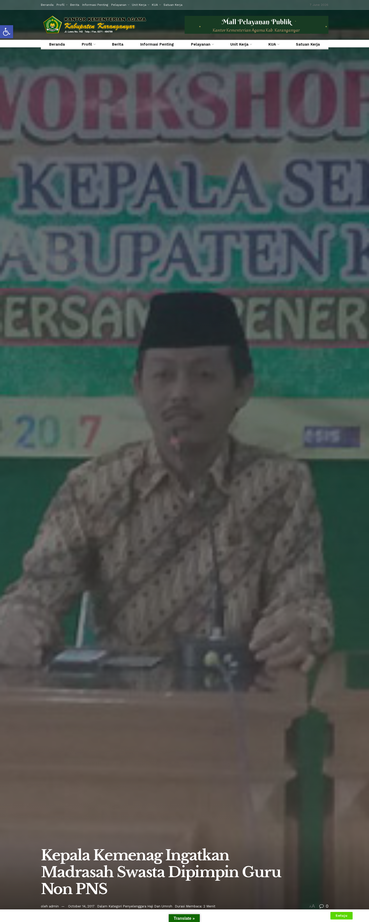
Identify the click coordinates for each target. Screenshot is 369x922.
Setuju (341, 915)
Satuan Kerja (172, 5)
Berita (74, 5)
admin (54, 906)
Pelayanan (118, 5)
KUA (155, 5)
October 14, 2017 (81, 906)
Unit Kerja (139, 5)
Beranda (47, 5)
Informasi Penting (95, 5)
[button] (6, 31)
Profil (60, 5)
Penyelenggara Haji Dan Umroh (147, 906)
